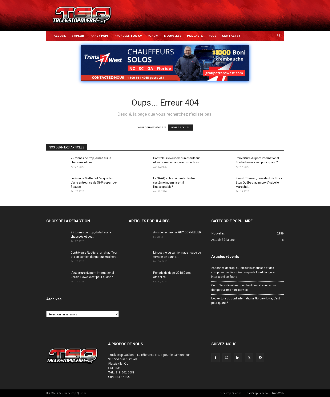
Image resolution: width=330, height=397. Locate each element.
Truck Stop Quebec (229, 393)
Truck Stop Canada (256, 393)
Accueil (60, 36)
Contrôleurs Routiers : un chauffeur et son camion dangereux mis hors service (244, 287)
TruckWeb (278, 393)
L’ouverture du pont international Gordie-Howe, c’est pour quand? (245, 300)
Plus (212, 36)
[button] (279, 36)
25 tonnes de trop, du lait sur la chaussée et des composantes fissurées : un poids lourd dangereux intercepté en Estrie (244, 272)
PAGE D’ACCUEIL (180, 127)
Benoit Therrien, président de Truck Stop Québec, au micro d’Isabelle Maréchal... (259, 182)
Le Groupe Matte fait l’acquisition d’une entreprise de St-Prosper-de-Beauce (94, 182)
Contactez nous (119, 377)
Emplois (78, 36)
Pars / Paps (99, 36)
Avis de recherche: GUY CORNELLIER (177, 232)
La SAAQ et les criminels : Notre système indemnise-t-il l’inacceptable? (174, 182)
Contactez (231, 36)
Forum (153, 36)
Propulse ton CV (128, 36)
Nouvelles (172, 36)
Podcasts (195, 36)
